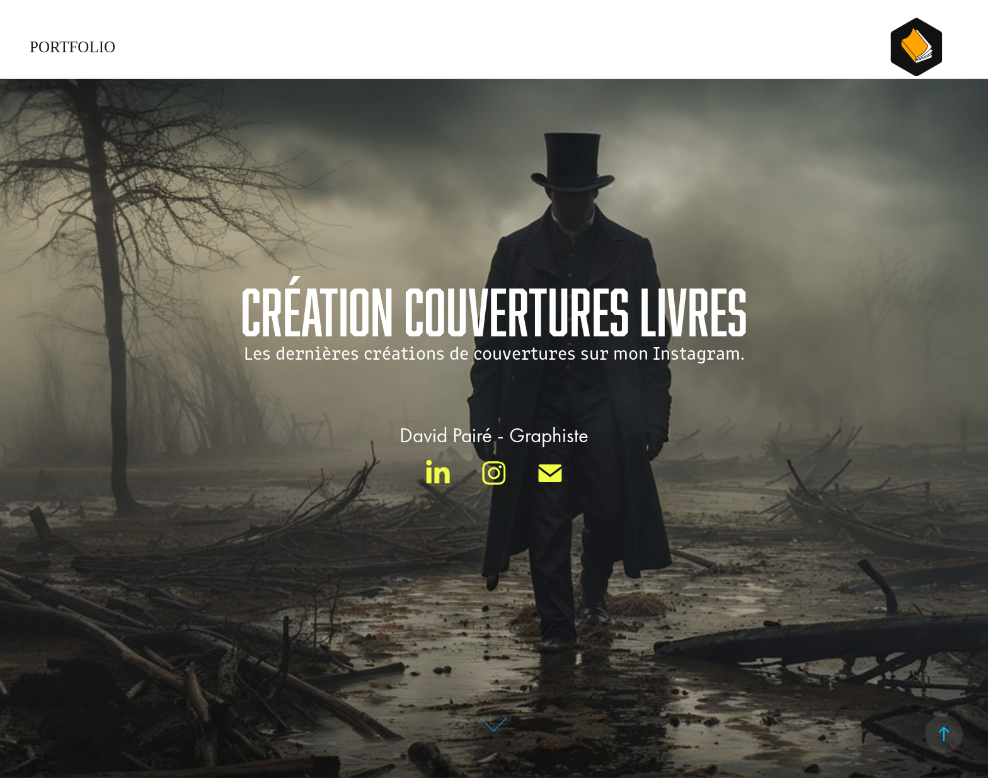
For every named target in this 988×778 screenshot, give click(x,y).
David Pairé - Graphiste (494, 435)
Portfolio (72, 46)
